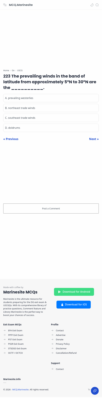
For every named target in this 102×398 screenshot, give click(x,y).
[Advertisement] (51, 38)
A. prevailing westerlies (19, 99)
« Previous (10, 140)
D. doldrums (12, 129)
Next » (94, 140)
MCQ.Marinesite (21, 5)
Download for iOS (73, 305)
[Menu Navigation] (5, 5)
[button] (92, 5)
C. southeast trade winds (20, 119)
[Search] (97, 5)
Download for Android (74, 293)
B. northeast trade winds (20, 109)
